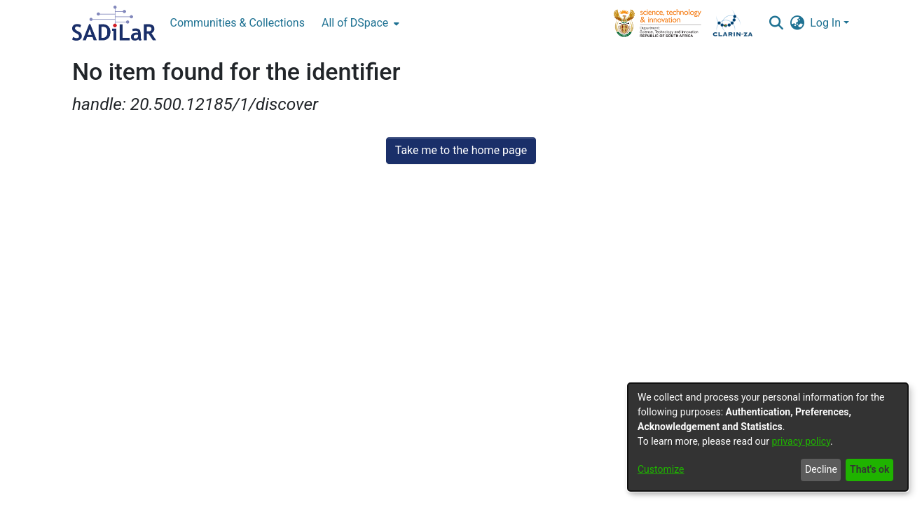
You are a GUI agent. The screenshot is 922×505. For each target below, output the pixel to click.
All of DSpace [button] (355, 22)
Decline (821, 469)
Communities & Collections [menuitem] (237, 22)
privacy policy (800, 441)
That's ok (869, 469)
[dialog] (768, 437)
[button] (776, 23)
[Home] (114, 23)
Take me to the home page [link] (461, 150)
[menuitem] (359, 23)
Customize (661, 469)
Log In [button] (827, 22)
